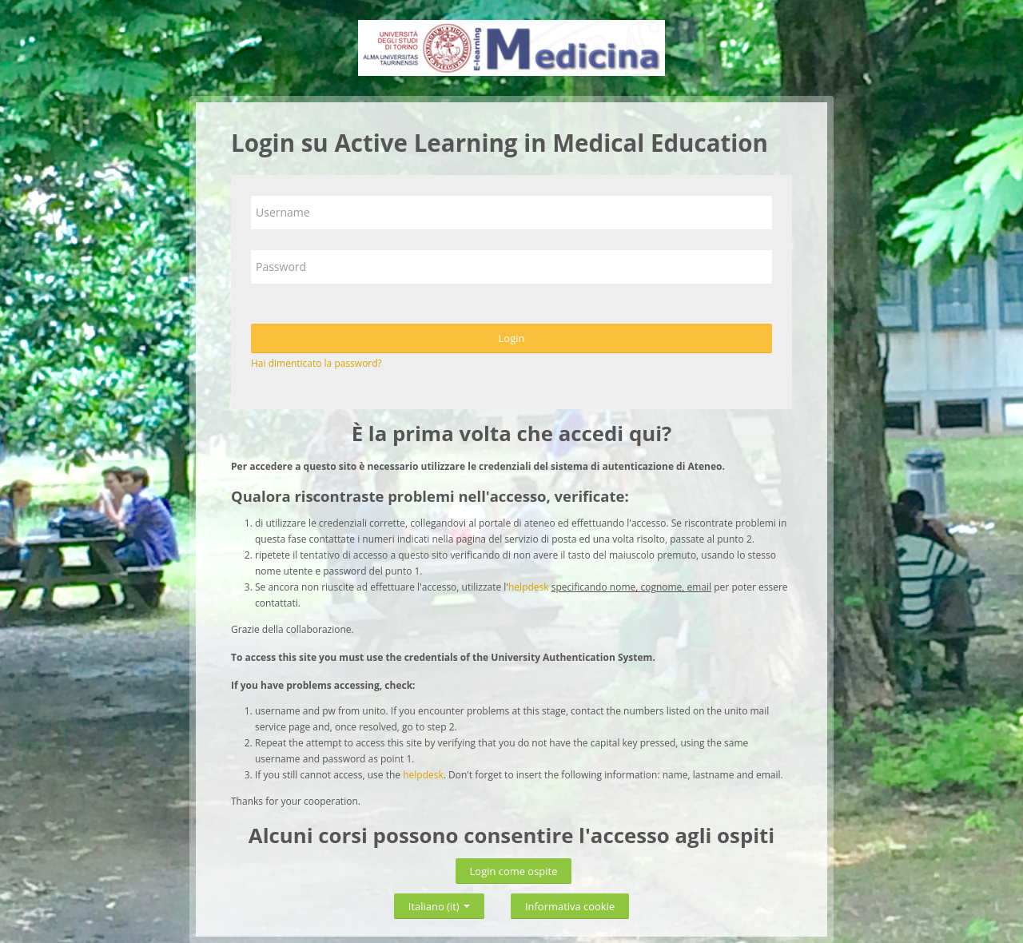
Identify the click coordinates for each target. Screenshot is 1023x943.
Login (512, 338)
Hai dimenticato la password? (316, 363)
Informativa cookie (570, 906)
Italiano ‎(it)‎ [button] (439, 903)
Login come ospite (514, 871)
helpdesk (528, 587)
